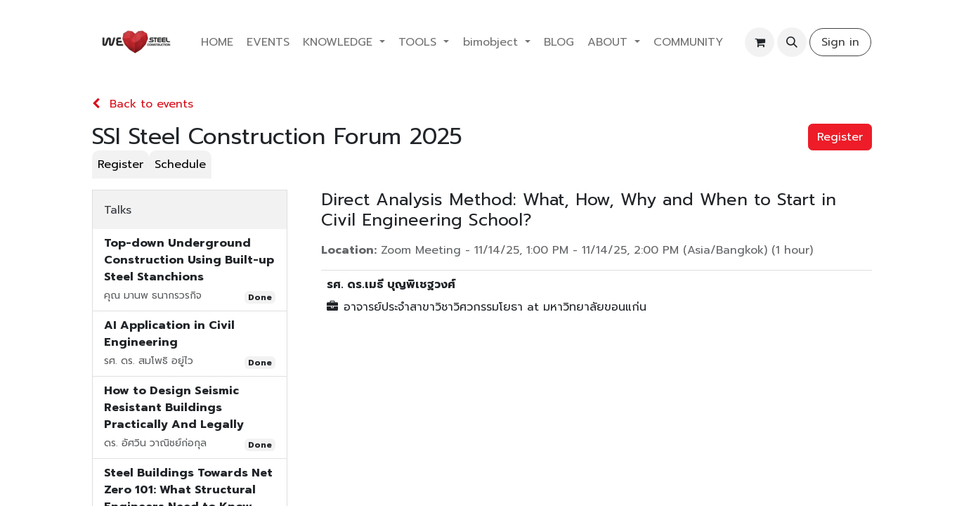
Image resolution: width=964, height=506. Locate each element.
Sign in (840, 42)
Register (840, 137)
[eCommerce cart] (759, 42)
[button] (792, 42)
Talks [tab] (117, 210)
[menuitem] (217, 42)
